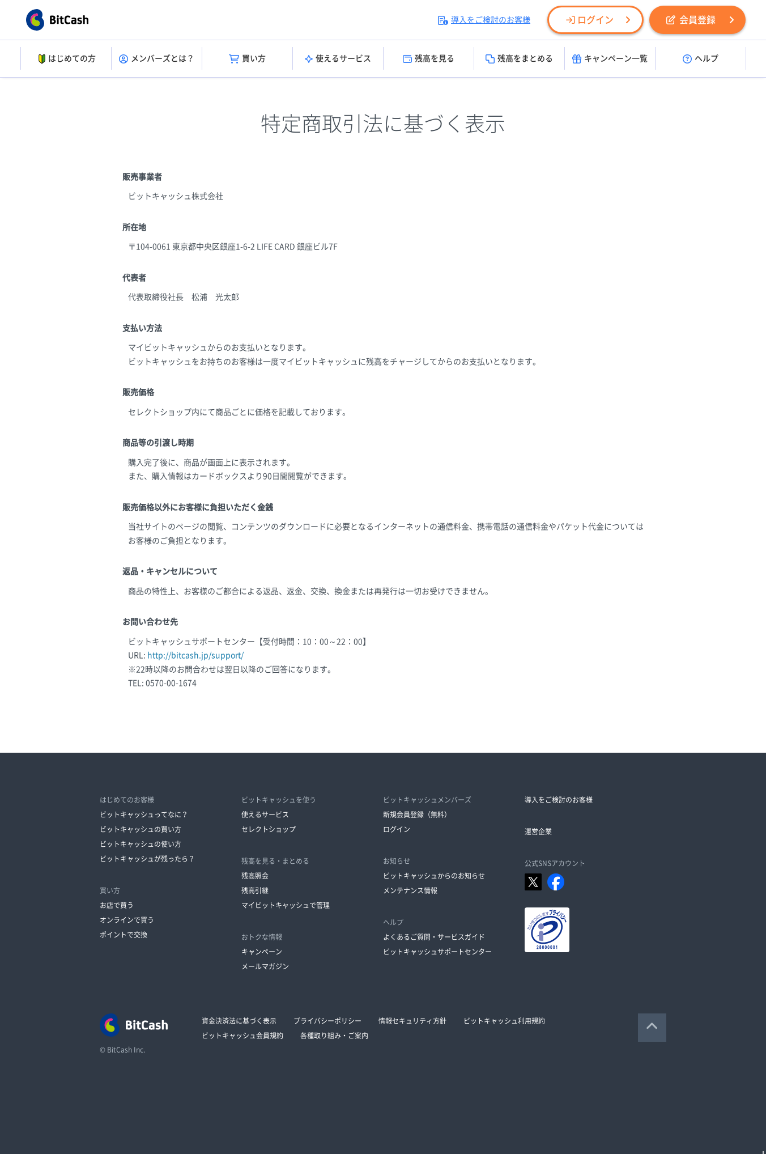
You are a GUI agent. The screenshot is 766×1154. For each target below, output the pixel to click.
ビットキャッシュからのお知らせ (434, 875)
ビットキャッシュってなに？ (144, 814)
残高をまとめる (519, 58)
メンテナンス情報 (410, 890)
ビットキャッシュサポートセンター (437, 951)
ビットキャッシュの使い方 (140, 844)
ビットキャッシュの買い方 (140, 829)
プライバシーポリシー (327, 1020)
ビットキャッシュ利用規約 (504, 1020)
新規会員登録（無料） (417, 814)
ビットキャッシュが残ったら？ (147, 858)
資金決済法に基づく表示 (239, 1020)
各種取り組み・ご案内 (334, 1035)
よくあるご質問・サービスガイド (434, 937)
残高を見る (428, 58)
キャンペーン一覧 (610, 58)
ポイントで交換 (123, 934)
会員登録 (691, 19)
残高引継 (255, 890)
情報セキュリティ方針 (412, 1020)
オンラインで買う (127, 920)
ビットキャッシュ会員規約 (242, 1035)
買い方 (247, 58)
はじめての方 (66, 59)
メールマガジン (265, 966)
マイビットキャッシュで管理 (285, 905)
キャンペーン (261, 951)
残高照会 (255, 875)
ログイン (590, 19)
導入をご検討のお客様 (484, 20)
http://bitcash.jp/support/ (195, 655)
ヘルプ (700, 58)
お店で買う (117, 905)
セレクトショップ (268, 829)
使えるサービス (338, 58)
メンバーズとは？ (156, 58)
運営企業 (538, 831)
